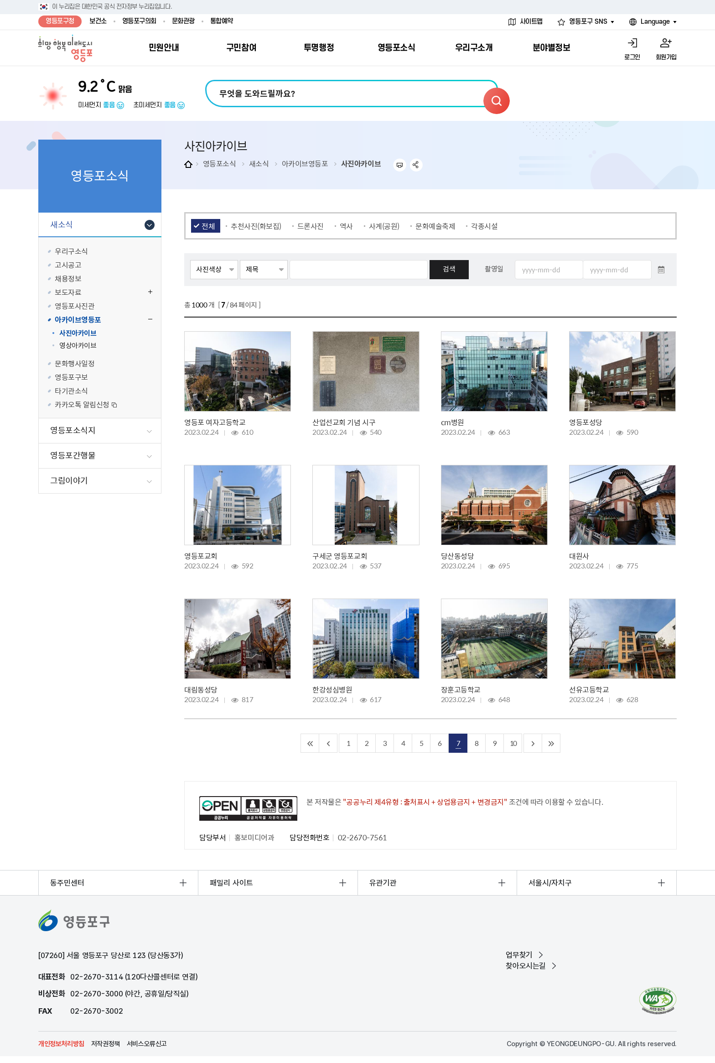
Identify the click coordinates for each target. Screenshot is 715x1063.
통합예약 (221, 21)
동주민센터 (67, 882)
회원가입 (666, 57)
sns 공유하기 (416, 165)
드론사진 (310, 225)
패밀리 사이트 (231, 882)
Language (655, 22)
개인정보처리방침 (61, 1044)
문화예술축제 (435, 225)
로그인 (632, 57)
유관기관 (383, 882)
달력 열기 (661, 269)
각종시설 (484, 225)
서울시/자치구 (550, 882)
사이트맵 (531, 22)
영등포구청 (60, 21)
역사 (346, 225)
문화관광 (183, 21)
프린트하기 (399, 165)
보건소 (98, 21)
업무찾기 (519, 954)
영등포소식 (219, 163)
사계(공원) (384, 225)
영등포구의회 (139, 21)
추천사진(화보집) (256, 225)
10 (513, 743)
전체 (208, 225)
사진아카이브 (361, 163)
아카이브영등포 (305, 163)
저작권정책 (105, 1044)
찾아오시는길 (526, 965)
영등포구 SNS (588, 22)
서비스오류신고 (147, 1044)
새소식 (259, 163)
